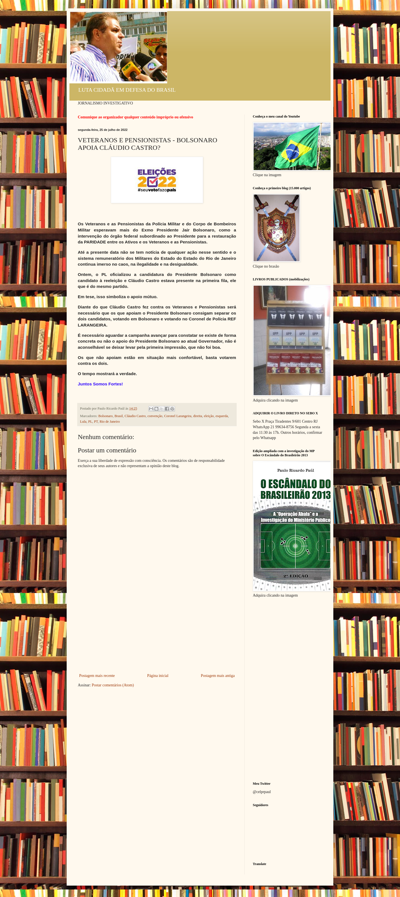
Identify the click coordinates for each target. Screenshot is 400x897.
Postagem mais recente (97, 676)
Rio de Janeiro (109, 421)
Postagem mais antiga (218, 676)
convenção (155, 416)
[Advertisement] (157, 630)
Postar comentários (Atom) (113, 685)
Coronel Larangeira (177, 416)
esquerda (222, 416)
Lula (83, 421)
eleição (209, 416)
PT (96, 421)
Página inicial (158, 676)
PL (90, 421)
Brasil (118, 416)
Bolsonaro (105, 416)
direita (197, 416)
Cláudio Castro (135, 416)
